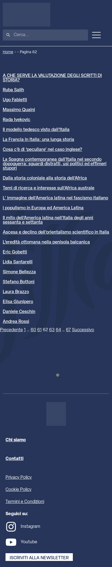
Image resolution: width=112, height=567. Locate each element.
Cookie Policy (18, 490)
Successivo (83, 330)
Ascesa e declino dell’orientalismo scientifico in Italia (56, 232)
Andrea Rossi (16, 322)
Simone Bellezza (19, 272)
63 (52, 330)
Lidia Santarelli (18, 262)
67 (68, 330)
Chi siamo (16, 440)
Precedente (11, 330)
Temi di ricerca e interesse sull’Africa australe (48, 188)
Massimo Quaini (19, 110)
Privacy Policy (19, 477)
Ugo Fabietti (15, 100)
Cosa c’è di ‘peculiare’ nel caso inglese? (42, 150)
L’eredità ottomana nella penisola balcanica (46, 242)
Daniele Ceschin (19, 312)
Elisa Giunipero (18, 302)
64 (58, 330)
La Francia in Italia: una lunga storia (38, 140)
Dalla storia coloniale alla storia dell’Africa (45, 178)
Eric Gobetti (15, 252)
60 (33, 330)
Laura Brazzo (16, 292)
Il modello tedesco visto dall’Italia (36, 130)
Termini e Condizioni (25, 502)
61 (39, 330)
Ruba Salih (13, 90)
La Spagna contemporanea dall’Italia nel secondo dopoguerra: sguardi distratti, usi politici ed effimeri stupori (54, 164)
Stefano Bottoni (18, 282)
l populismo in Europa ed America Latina (43, 208)
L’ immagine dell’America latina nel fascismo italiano (55, 198)
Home (8, 52)
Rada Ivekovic (16, 120)
